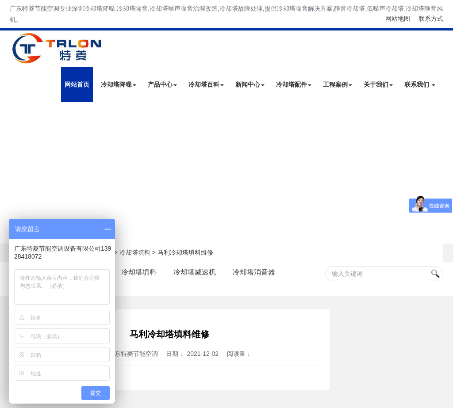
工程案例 (337, 84)
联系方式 (430, 18)
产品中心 (162, 84)
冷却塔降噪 (118, 84)
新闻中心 (250, 84)
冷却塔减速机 (195, 272)
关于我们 (378, 84)
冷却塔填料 (134, 252)
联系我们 (419, 84)
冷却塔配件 (293, 84)
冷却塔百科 (206, 84)
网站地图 (397, 18)
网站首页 (77, 84)
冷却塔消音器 (254, 272)
